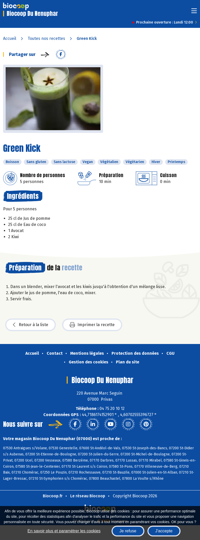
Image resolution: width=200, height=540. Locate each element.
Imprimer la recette (92, 324)
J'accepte (164, 531)
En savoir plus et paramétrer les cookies (64, 531)
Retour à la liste (30, 324)
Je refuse (127, 531)
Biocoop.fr (53, 495)
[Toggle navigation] (194, 12)
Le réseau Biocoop (87, 495)
